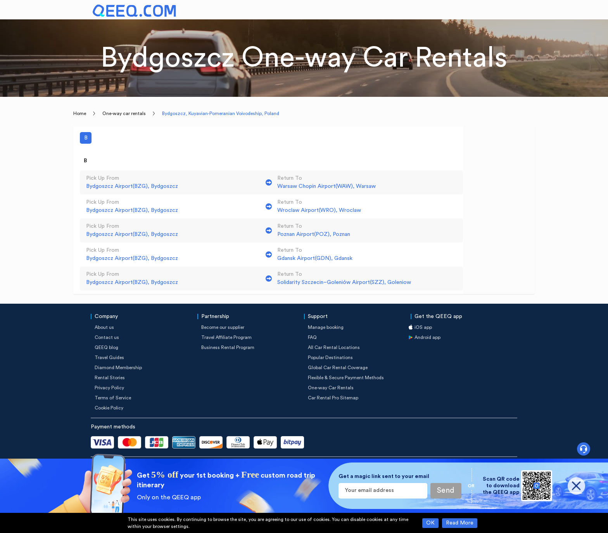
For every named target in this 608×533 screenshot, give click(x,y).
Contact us (107, 337)
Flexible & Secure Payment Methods (346, 377)
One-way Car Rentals (331, 387)
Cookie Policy (109, 408)
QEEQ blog (106, 347)
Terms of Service (113, 397)
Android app (427, 337)
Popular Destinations (330, 357)
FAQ (312, 337)
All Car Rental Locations (334, 347)
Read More (459, 523)
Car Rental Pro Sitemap (333, 397)
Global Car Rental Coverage (338, 367)
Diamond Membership (118, 367)
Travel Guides (109, 357)
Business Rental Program (227, 347)
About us (104, 327)
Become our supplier (222, 327)
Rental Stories (110, 377)
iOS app (423, 327)
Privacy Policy (109, 387)
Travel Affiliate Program (226, 337)
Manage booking (326, 327)
